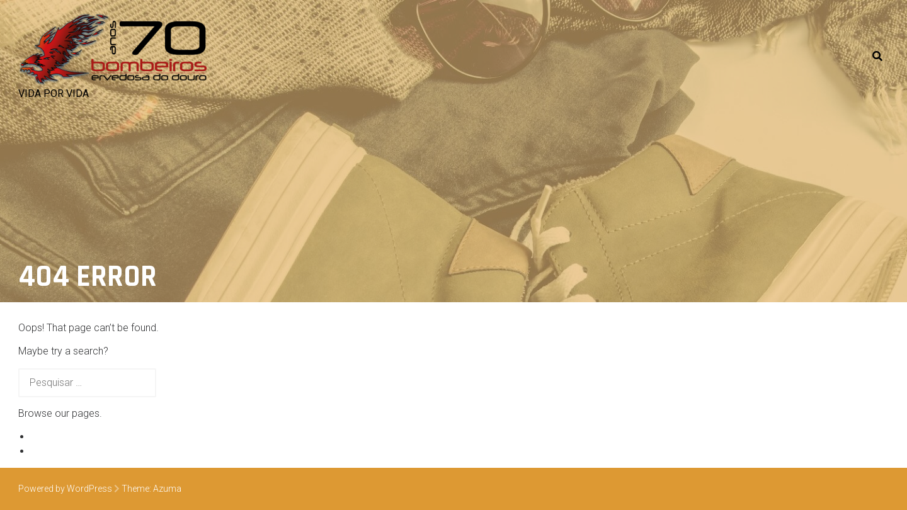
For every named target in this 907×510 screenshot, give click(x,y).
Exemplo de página (73, 437)
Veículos (50, 451)
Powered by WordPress (65, 489)
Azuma (167, 489)
